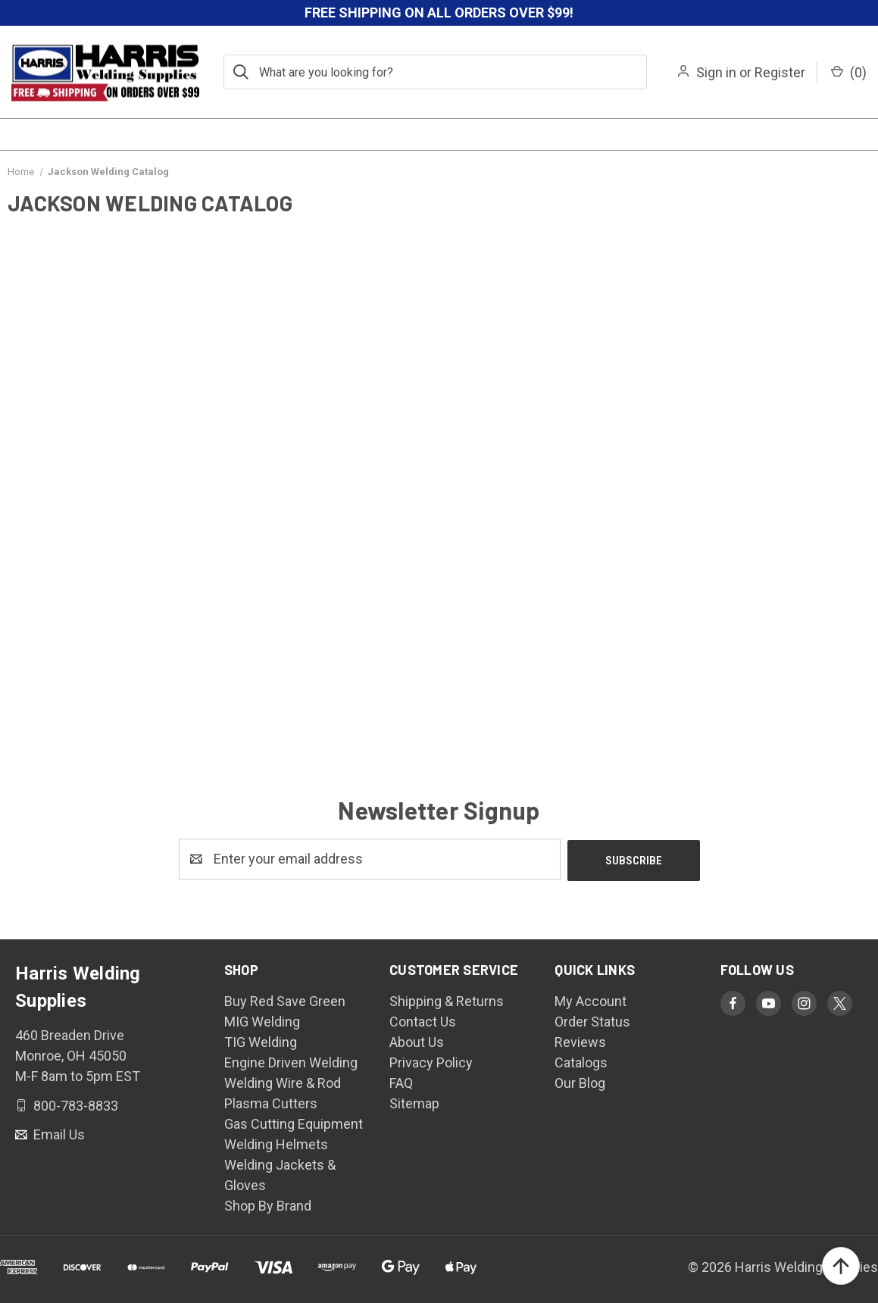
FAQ (401, 1081)
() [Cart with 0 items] (849, 72)
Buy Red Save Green (284, 1000)
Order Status (592, 1020)
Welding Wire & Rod (282, 1081)
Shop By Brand (267, 1204)
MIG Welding (262, 1020)
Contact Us (422, 1020)
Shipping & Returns (446, 1000)
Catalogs (581, 1061)
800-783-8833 (74, 1103)
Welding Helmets (276, 1143)
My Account (590, 1000)
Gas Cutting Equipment (293, 1122)
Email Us (57, 1133)
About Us (416, 1040)
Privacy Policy (431, 1061)
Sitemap (414, 1102)
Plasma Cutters (270, 1102)
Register (780, 72)
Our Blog (580, 1081)
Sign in (716, 72)
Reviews (580, 1040)
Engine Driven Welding (291, 1061)
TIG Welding (260, 1040)
